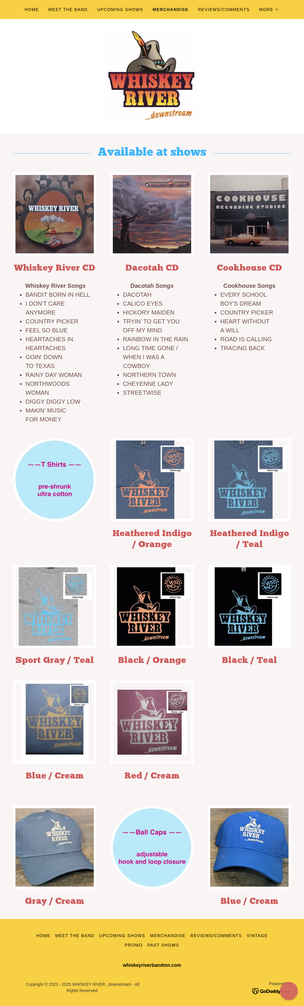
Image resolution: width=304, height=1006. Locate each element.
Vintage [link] (257, 935)
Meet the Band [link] (68, 9)
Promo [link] (133, 945)
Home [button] (43, 935)
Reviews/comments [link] (224, 9)
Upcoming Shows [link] (120, 9)
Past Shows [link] (163, 945)
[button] (269, 9)
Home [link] (32, 9)
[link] (152, 75)
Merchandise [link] (171, 9)
